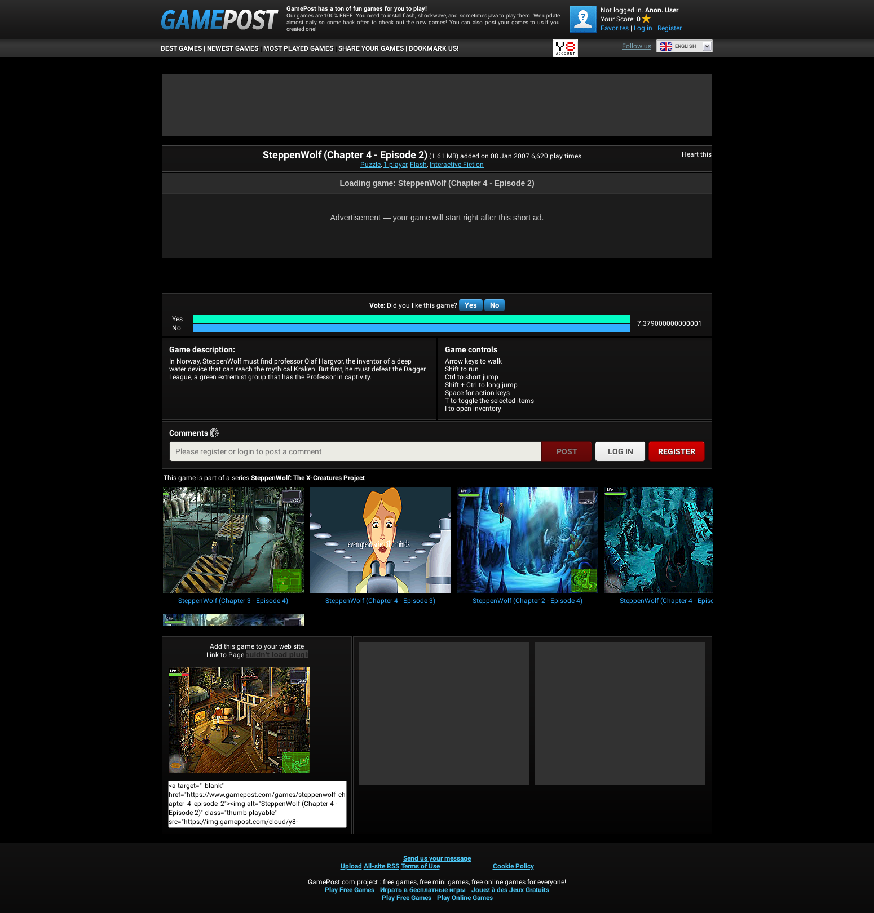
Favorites (615, 28)
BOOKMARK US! (433, 48)
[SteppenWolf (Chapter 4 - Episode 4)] (675, 540)
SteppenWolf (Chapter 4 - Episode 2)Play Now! (239, 720)
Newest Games (232, 48)
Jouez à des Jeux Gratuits (510, 890)
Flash (418, 165)
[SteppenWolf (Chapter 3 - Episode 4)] (233, 540)
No (494, 305)
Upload (351, 866)
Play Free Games (349, 890)
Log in (643, 28)
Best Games (181, 48)
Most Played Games (298, 48)
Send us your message (437, 858)
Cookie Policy (513, 866)
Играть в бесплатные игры (423, 890)
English (678, 46)
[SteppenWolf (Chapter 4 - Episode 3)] (381, 540)
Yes (471, 305)
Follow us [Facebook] (636, 46)
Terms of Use (420, 866)
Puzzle (370, 165)
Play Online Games (465, 898)
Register (669, 28)
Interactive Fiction (457, 165)
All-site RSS (381, 866)
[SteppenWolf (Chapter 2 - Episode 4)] (528, 540)
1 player (395, 165)
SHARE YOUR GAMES (371, 48)
